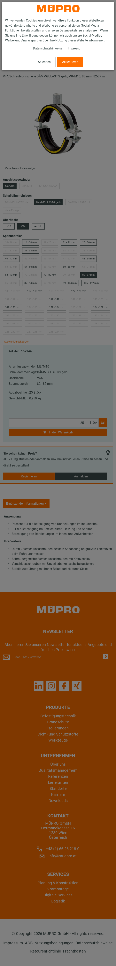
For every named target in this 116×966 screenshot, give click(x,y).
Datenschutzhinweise (47, 48)
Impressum (75, 48)
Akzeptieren (70, 62)
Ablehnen (44, 62)
